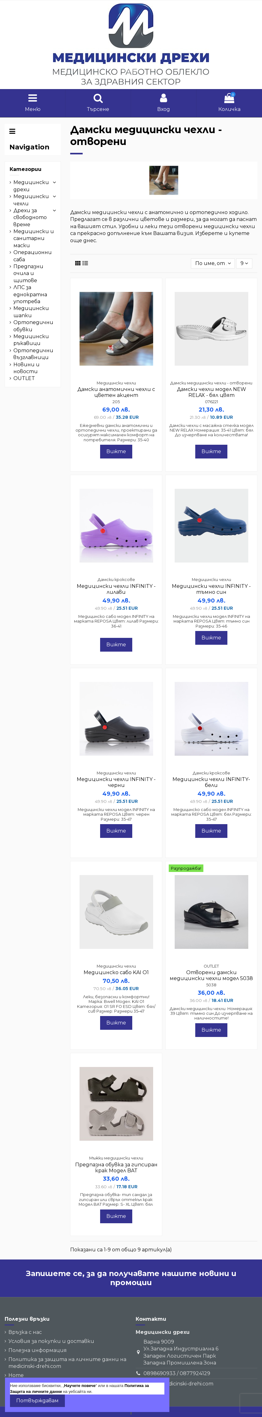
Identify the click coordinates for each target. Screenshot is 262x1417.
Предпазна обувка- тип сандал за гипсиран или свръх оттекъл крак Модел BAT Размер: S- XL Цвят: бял (116, 1199)
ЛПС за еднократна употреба (30, 294)
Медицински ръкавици (31, 339)
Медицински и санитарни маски (33, 238)
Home (16, 1375)
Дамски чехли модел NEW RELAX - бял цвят (211, 392)
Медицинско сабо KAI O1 (116, 972)
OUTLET (24, 378)
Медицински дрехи (31, 185)
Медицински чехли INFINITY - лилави (116, 589)
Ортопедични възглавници (33, 354)
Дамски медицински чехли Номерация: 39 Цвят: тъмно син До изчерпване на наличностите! (211, 1013)
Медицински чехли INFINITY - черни (116, 782)
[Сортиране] (213, 263)
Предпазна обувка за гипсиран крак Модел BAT (116, 1168)
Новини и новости (26, 368)
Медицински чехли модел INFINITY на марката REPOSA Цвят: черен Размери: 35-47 (116, 814)
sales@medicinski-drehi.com (178, 1384)
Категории (25, 169)
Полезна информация (37, 1350)
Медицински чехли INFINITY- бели (211, 782)
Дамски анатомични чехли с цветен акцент (116, 392)
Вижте (116, 451)
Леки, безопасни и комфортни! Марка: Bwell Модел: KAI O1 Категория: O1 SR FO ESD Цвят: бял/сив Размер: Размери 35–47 (116, 1004)
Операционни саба (32, 255)
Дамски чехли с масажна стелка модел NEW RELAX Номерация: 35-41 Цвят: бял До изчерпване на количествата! (211, 430)
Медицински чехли (31, 199)
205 (116, 401)
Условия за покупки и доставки (51, 1341)
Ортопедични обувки (33, 325)
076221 (211, 401)
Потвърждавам (37, 1401)
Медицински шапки (31, 311)
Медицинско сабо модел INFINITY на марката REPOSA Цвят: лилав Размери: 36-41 (116, 621)
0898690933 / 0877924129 (176, 1373)
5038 (211, 985)
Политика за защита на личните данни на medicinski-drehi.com (67, 1362)
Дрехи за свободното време (30, 218)
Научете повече (80, 1385)
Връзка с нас (25, 1332)
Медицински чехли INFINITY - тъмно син (211, 589)
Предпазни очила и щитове (28, 273)
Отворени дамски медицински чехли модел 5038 (211, 975)
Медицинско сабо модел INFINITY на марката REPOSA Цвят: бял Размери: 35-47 (211, 814)
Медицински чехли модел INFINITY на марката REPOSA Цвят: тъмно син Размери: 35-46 (211, 621)
